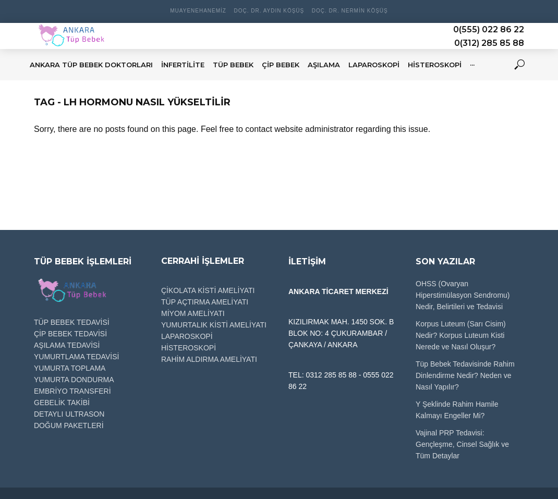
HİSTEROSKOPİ (435, 64)
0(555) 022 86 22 (488, 29)
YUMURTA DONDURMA (74, 379)
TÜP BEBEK (233, 64)
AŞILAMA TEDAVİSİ (67, 345)
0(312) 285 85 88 (489, 43)
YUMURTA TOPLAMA (69, 368)
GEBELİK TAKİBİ (62, 402)
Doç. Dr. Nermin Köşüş (350, 11)
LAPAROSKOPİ (373, 64)
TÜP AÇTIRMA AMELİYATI (204, 302)
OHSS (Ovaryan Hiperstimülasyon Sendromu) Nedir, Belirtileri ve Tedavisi (463, 295)
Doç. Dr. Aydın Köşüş (269, 11)
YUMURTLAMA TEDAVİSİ (76, 356)
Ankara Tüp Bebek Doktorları (91, 64)
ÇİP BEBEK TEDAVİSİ (70, 334)
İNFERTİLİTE (182, 64)
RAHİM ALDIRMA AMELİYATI (209, 359)
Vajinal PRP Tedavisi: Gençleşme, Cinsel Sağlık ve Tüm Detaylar (462, 444)
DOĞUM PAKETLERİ (69, 425)
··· (472, 64)
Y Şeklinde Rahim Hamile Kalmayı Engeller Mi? (457, 410)
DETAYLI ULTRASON (69, 414)
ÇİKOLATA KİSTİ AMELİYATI (207, 290)
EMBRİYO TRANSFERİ (72, 391)
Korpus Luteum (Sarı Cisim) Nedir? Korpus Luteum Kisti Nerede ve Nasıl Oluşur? (461, 335)
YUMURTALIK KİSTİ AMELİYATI (213, 325)
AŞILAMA (324, 64)
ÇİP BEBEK (280, 64)
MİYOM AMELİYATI (193, 313)
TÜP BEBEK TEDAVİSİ (72, 322)
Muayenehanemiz (198, 11)
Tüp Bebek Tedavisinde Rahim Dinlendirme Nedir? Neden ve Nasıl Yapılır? (465, 375)
